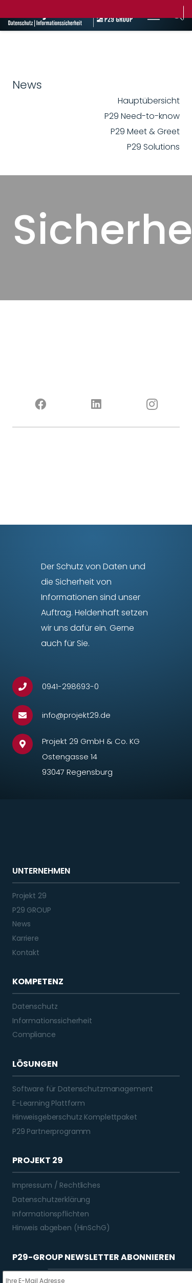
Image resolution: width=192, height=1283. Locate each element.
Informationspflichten (50, 1214)
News (21, 924)
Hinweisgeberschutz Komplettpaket (74, 1117)
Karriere (25, 938)
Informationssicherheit (52, 1021)
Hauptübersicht (149, 101)
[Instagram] (152, 404)
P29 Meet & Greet (145, 131)
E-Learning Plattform (48, 1103)
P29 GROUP (31, 910)
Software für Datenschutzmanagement (82, 1089)
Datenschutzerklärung (51, 1199)
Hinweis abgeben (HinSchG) (61, 1228)
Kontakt (25, 952)
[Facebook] (40, 404)
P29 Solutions (153, 147)
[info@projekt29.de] (27, 715)
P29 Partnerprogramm (51, 1131)
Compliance (34, 1034)
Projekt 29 (29, 896)
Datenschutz (34, 1006)
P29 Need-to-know (142, 116)
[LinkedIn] (96, 404)
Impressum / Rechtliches (56, 1185)
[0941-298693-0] (27, 686)
